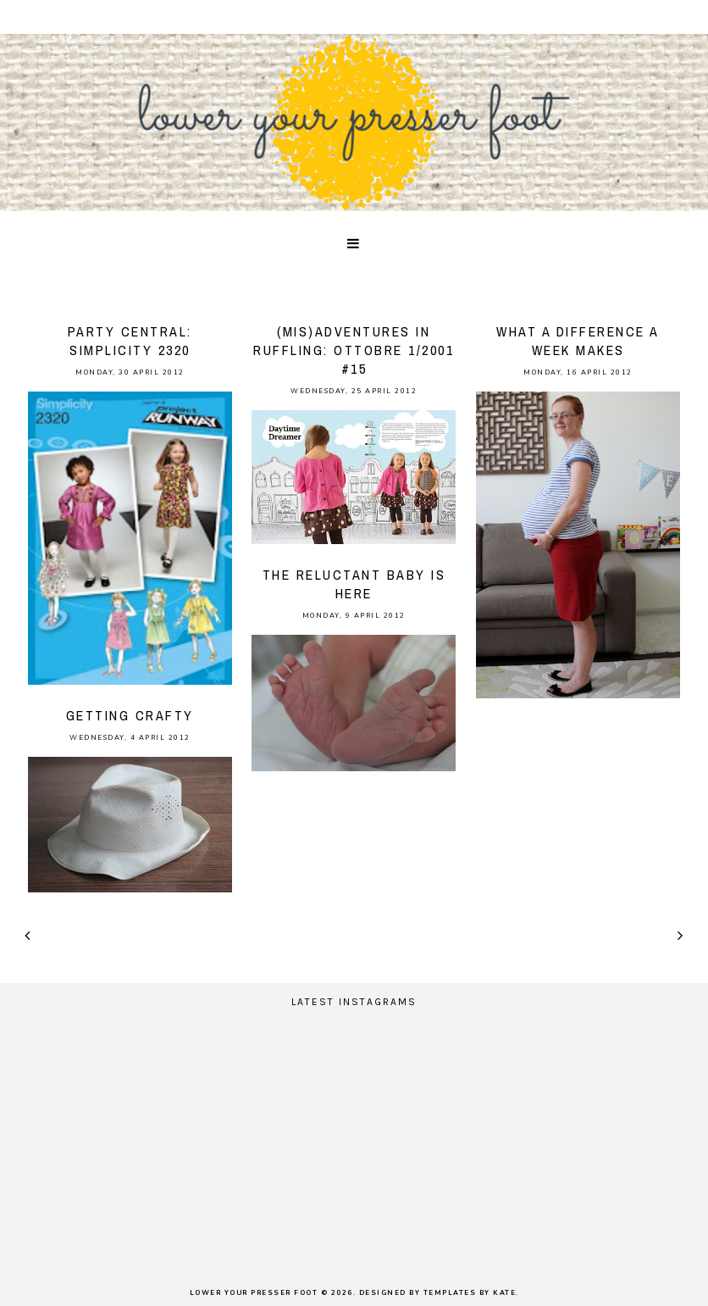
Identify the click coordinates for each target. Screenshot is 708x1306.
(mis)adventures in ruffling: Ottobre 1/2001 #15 (353, 350)
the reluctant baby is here (354, 584)
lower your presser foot (254, 1293)
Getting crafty (130, 715)
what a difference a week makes (578, 340)
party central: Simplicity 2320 (130, 340)
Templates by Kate (470, 1293)
